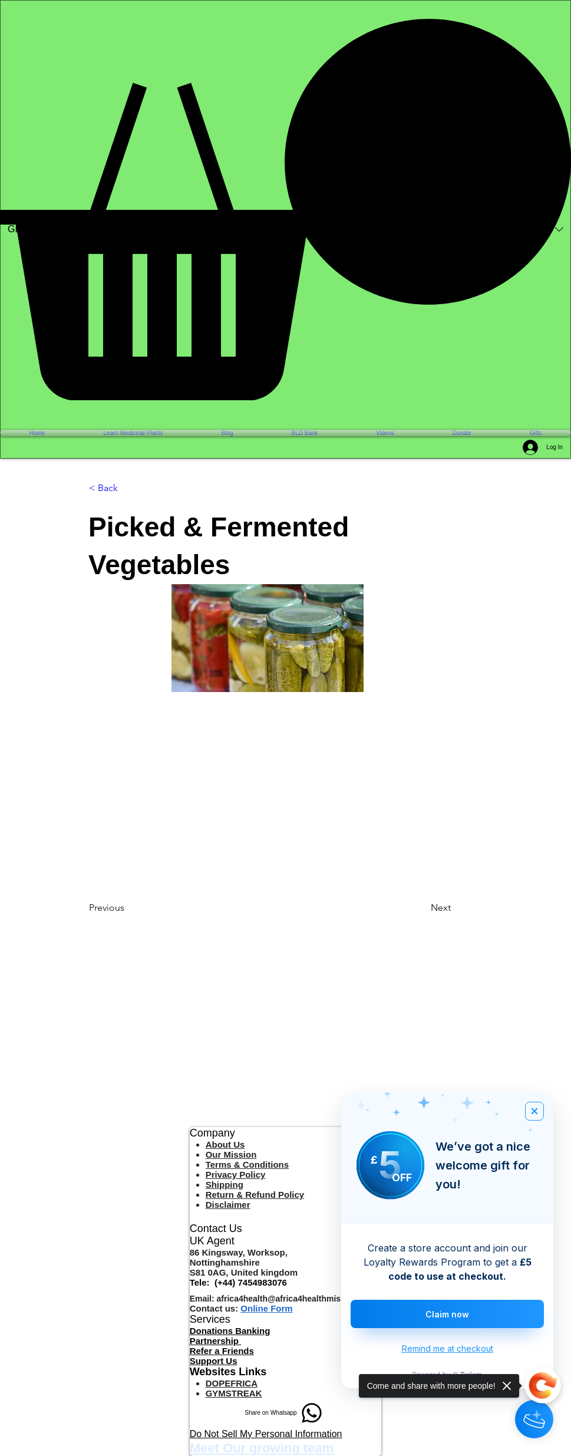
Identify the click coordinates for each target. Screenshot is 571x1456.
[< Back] (128, 488)
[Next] (460, 908)
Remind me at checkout (447, 1348)
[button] (285, 209)
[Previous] (128, 908)
